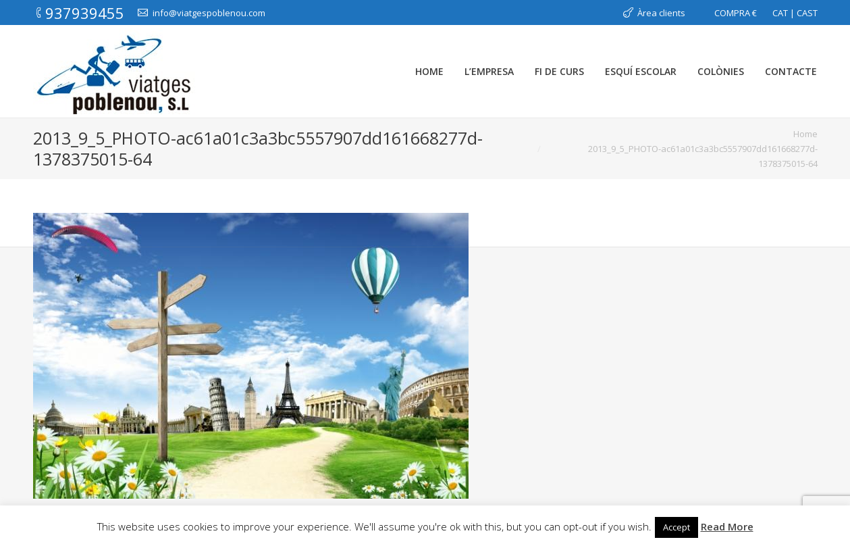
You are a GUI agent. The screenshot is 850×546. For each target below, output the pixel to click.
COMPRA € (735, 13)
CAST (807, 13)
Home (805, 134)
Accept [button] (676, 527)
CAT (780, 13)
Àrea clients (661, 13)
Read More (727, 526)
